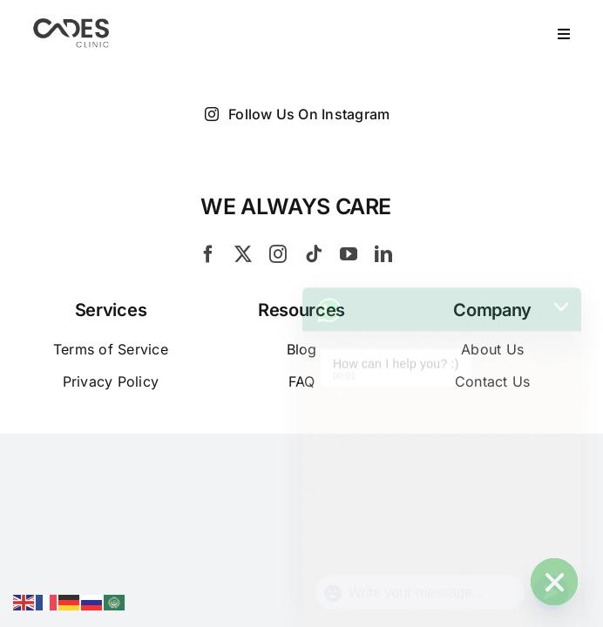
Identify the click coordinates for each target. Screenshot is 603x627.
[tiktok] (313, 254)
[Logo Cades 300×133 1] (71, 22)
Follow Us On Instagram (297, 114)
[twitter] (243, 254)
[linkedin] (383, 254)
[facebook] (208, 254)
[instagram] (278, 254)
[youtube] (348, 254)
